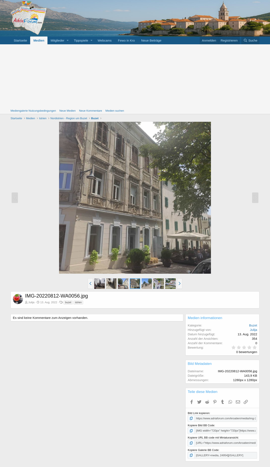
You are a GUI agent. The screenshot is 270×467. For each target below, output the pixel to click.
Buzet (253, 325)
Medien (38, 40)
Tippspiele (81, 40)
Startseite (20, 40)
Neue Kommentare (90, 110)
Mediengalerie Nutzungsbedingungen (33, 110)
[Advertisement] (135, 76)
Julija (31, 302)
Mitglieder (57, 40)
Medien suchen (114, 110)
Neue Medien (67, 110)
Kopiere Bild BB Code (201, 425)
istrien (78, 302)
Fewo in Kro (126, 40)
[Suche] (250, 40)
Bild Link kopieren (198, 413)
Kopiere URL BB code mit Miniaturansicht (213, 437)
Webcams (105, 40)
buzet (68, 302)
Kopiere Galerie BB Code (203, 450)
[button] (68, 40)
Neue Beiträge (151, 40)
